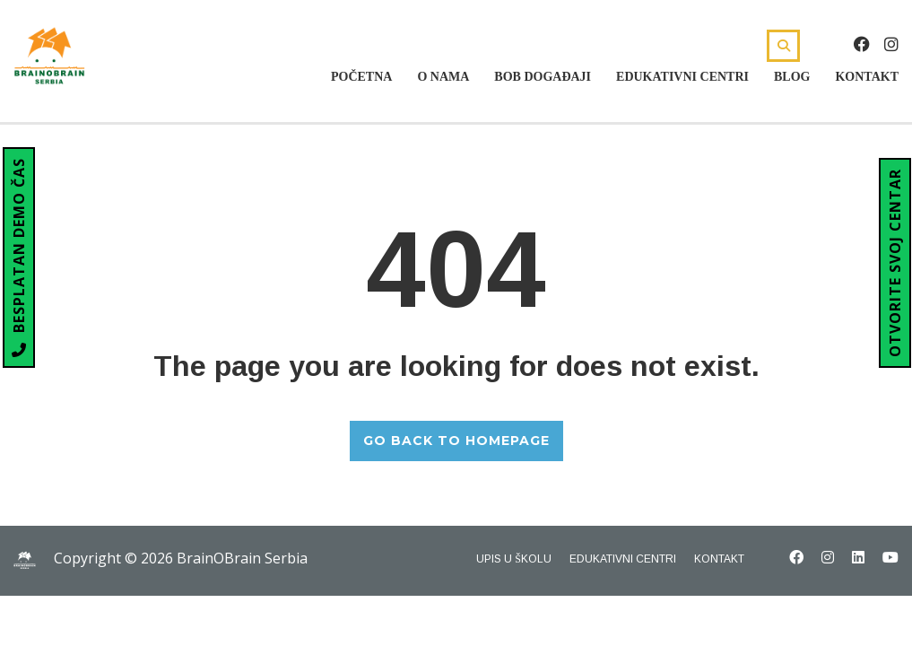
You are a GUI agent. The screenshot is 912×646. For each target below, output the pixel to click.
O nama (443, 76)
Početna (361, 76)
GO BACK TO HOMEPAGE (456, 440)
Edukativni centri (682, 76)
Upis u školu (514, 559)
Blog (792, 76)
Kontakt (867, 76)
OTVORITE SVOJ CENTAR (895, 263)
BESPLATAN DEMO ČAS (19, 257)
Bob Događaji (542, 76)
